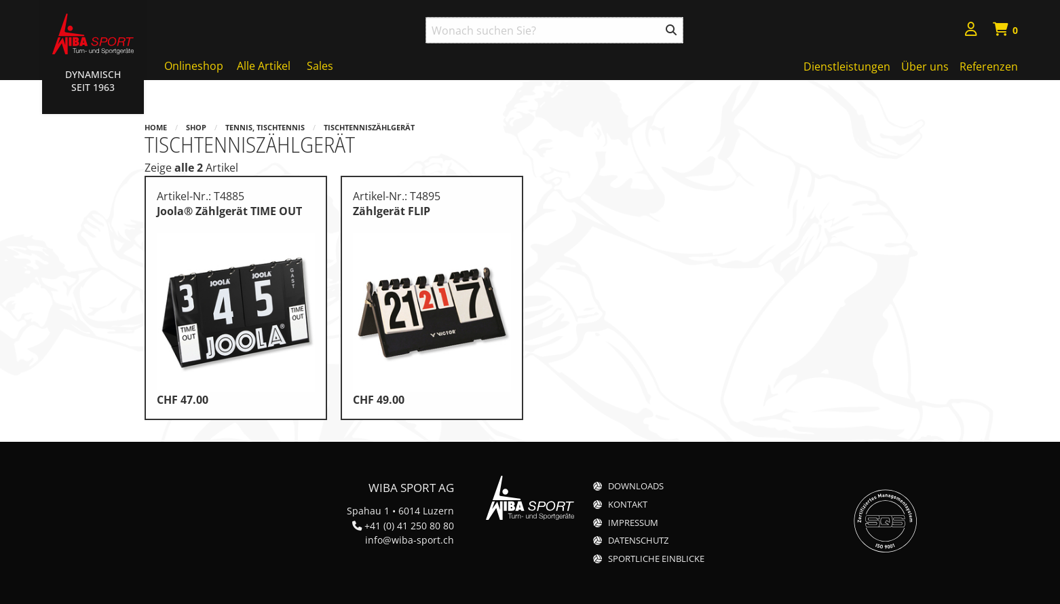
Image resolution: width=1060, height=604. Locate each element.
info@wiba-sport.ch (409, 539)
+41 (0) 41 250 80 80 (409, 525)
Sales (320, 65)
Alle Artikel (263, 65)
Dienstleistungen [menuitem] (846, 66)
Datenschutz (638, 540)
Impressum (633, 522)
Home (156, 127)
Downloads (636, 486)
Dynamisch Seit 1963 (93, 81)
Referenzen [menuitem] (989, 66)
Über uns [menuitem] (925, 66)
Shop (196, 127)
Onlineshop (193, 65)
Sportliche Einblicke (656, 558)
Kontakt (627, 504)
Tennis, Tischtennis (265, 127)
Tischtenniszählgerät (369, 127)
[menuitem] (971, 31)
